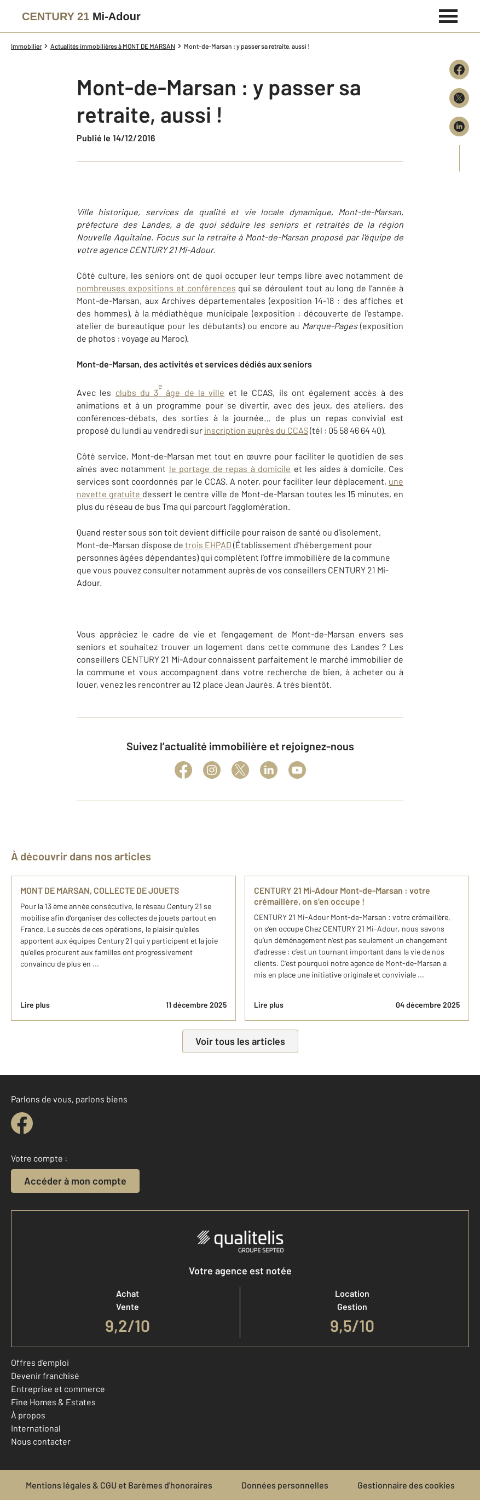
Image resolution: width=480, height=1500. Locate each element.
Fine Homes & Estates (53, 1401)
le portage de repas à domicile (230, 468)
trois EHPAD (207, 544)
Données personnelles (284, 1485)
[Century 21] (81, 16)
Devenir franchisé (45, 1375)
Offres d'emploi (40, 1362)
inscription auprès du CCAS (256, 430)
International (36, 1428)
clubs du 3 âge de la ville (170, 392)
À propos (28, 1415)
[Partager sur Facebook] (459, 69)
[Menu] (448, 15)
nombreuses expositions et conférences (156, 288)
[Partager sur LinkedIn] (459, 126)
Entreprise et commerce (58, 1388)
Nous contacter (41, 1441)
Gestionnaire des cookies (406, 1485)
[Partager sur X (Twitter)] (459, 98)
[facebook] (22, 1123)
